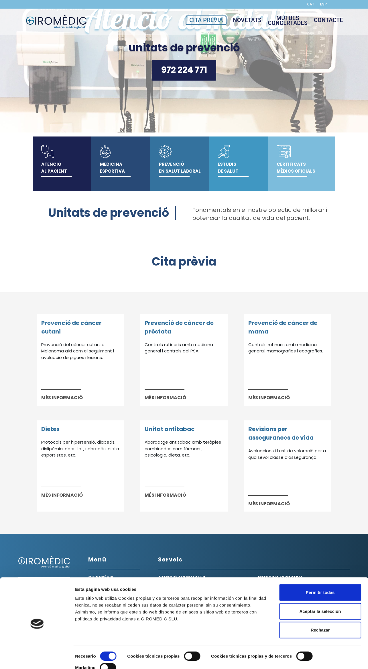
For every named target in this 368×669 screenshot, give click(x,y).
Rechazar (320, 611)
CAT (311, 4)
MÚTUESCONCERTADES (288, 21)
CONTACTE (328, 21)
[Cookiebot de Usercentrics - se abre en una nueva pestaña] (37, 658)
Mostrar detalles (92, 657)
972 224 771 (184, 70)
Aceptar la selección (320, 592)
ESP (323, 4)
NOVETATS (247, 21)
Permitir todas (320, 574)
